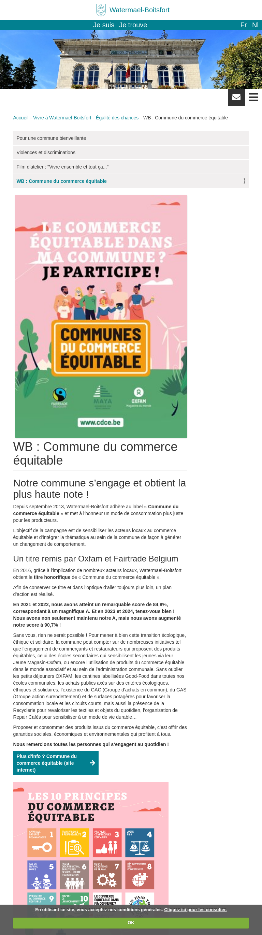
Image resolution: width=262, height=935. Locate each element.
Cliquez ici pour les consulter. (195, 909)
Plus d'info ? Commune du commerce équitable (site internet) (46, 763)
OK (131, 922)
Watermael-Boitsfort (140, 10)
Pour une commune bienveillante (51, 138)
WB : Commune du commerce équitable (61, 181)
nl (255, 25)
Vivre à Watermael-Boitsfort (62, 117)
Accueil (20, 117)
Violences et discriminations (45, 152)
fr (243, 25)
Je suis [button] (103, 25)
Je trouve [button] (133, 25)
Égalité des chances (117, 117)
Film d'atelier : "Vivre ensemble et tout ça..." (62, 167)
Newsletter (236, 99)
